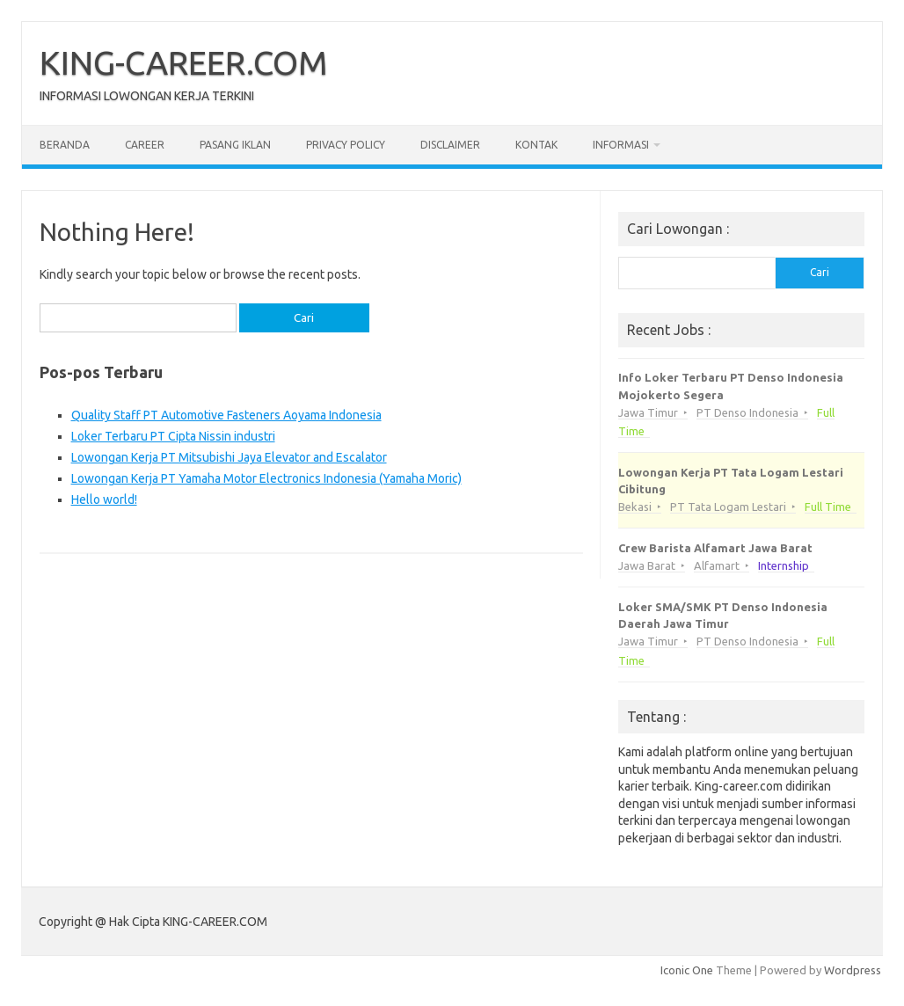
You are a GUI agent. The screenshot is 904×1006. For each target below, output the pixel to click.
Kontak (536, 144)
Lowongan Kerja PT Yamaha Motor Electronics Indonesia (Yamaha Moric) (266, 478)
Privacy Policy (345, 144)
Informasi (621, 144)
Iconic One (686, 970)
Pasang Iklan (235, 144)
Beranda (65, 144)
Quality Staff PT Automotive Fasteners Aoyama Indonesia (226, 415)
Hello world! (104, 499)
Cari (819, 272)
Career (144, 144)
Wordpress (852, 970)
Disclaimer (450, 144)
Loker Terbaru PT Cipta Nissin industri (173, 436)
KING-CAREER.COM (184, 62)
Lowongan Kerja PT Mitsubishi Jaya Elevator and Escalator (229, 457)
